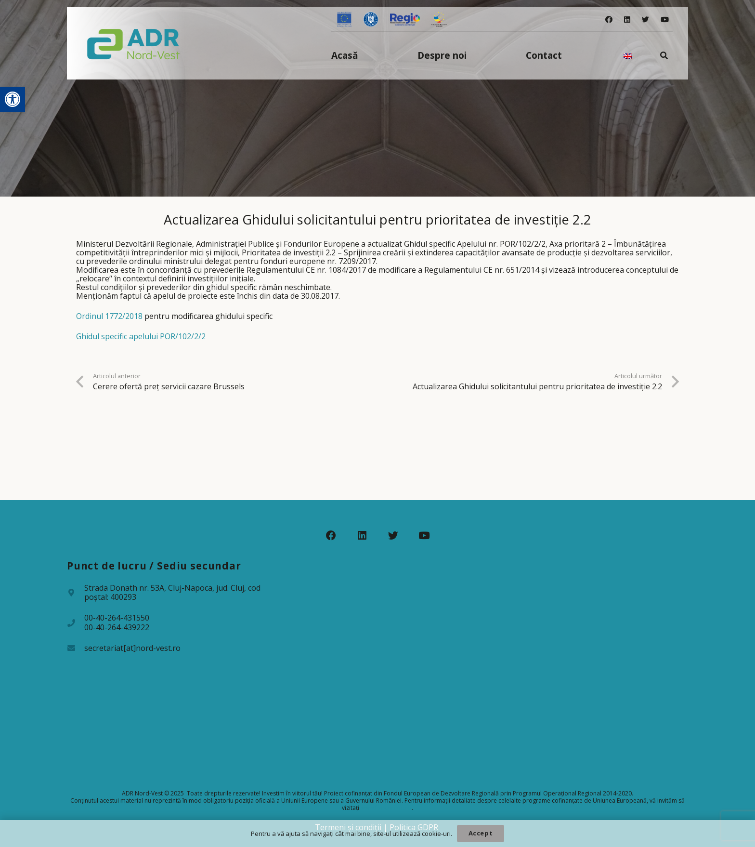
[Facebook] (608, 19)
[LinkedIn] (627, 19)
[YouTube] (665, 19)
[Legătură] (133, 43)
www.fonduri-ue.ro (386, 808)
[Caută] (664, 55)
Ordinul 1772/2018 (109, 316)
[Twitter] (645, 19)
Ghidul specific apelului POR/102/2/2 (141, 336)
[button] (12, 99)
